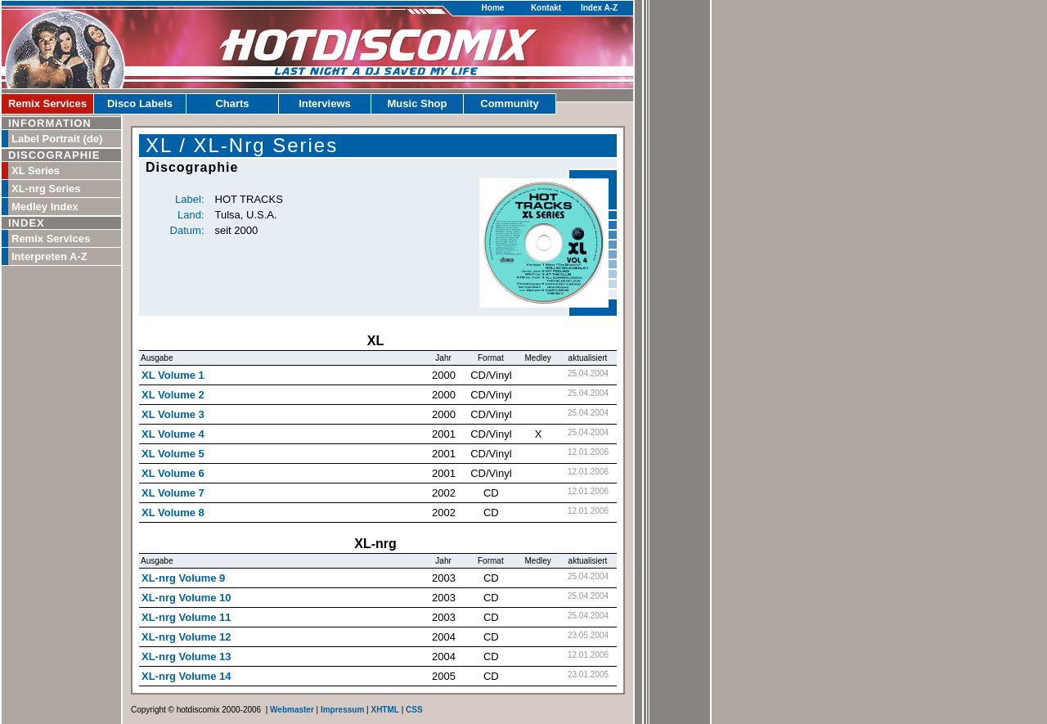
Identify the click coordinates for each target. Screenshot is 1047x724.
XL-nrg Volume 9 (183, 578)
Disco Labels (140, 103)
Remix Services (47, 103)
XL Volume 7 (173, 493)
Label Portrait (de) (56, 139)
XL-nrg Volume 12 (186, 637)
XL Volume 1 (173, 375)
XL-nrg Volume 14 (186, 676)
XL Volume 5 (173, 453)
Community (509, 103)
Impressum (342, 709)
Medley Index (45, 206)
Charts (232, 103)
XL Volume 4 (173, 434)
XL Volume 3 (173, 414)
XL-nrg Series (46, 188)
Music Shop (417, 103)
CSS (414, 709)
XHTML (384, 709)
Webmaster (292, 709)
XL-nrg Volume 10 (186, 597)
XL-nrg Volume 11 (186, 617)
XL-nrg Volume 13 (186, 656)
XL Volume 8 (173, 512)
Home (493, 7)
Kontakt (546, 7)
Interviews (325, 103)
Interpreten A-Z (49, 256)
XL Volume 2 (173, 395)
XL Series (35, 170)
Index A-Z (599, 7)
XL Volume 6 (173, 473)
